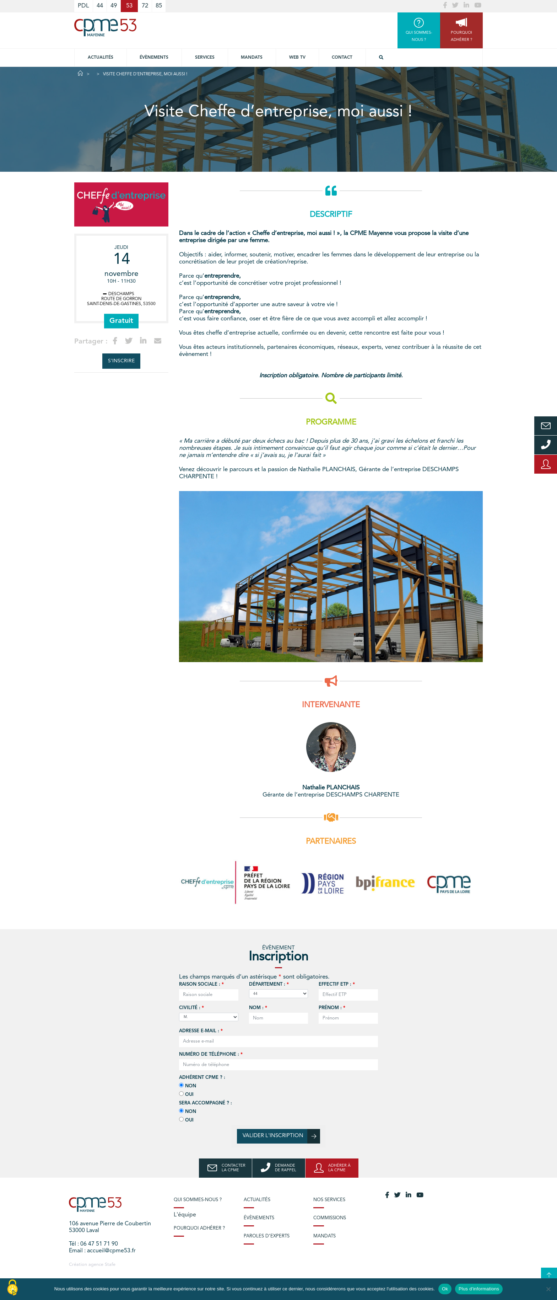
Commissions (329, 1218)
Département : (269, 984)
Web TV (297, 57)
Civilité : (191, 1008)
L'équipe (185, 1215)
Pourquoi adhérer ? (199, 1228)
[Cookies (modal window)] (12, 1288)
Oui (186, 1094)
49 (113, 6)
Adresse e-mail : (201, 1031)
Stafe (110, 1264)
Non (187, 1085)
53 (129, 6)
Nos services (329, 1200)
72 (145, 6)
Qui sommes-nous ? (198, 1200)
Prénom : (332, 1008)
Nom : (258, 1008)
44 (100, 6)
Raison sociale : (201, 984)
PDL (83, 6)
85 (159, 6)
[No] (548, 1289)
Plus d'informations (479, 1288)
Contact (342, 57)
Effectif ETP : (337, 984)
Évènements (154, 57)
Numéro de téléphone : (211, 1054)
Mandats (252, 57)
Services (205, 57)
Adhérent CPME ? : (202, 1077)
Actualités (100, 57)
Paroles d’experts (267, 1236)
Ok (445, 1288)
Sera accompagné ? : (205, 1103)
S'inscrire (121, 360)
